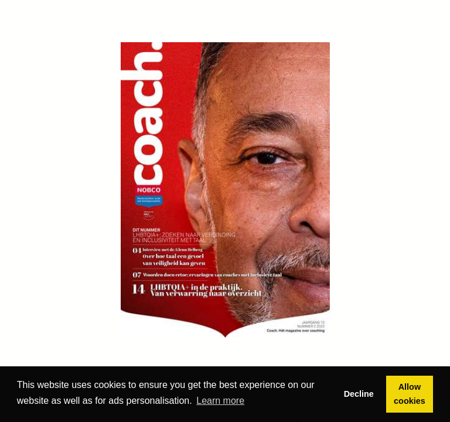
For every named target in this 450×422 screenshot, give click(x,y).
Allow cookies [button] (409, 394)
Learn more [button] (220, 401)
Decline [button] (359, 394)
